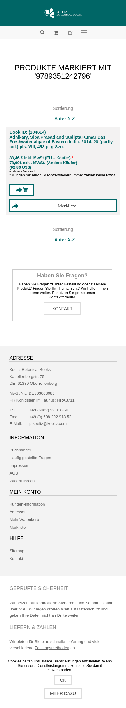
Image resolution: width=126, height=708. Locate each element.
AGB (13, 473)
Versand (29, 171)
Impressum (19, 465)
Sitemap (16, 551)
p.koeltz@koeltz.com (48, 423)
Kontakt (62, 308)
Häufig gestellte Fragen (30, 457)
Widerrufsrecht (22, 481)
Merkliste (17, 527)
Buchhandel (20, 450)
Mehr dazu (63, 693)
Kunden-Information (27, 504)
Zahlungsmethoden (52, 647)
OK (63, 680)
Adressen (17, 512)
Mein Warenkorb (56, 32)
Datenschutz (88, 609)
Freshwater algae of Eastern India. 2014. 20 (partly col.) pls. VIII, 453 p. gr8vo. (61, 144)
